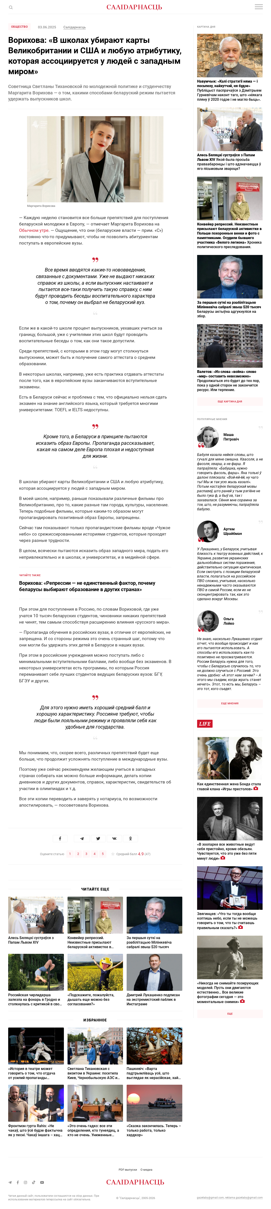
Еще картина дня (230, 401)
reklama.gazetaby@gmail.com (244, 1197)
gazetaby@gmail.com (210, 1197)
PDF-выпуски (128, 1169)
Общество (19, 26)
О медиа (146, 1169)
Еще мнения (229, 703)
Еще (230, 1013)
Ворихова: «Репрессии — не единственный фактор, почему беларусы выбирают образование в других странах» (87, 586)
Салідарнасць (74, 27)
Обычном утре (33, 230)
